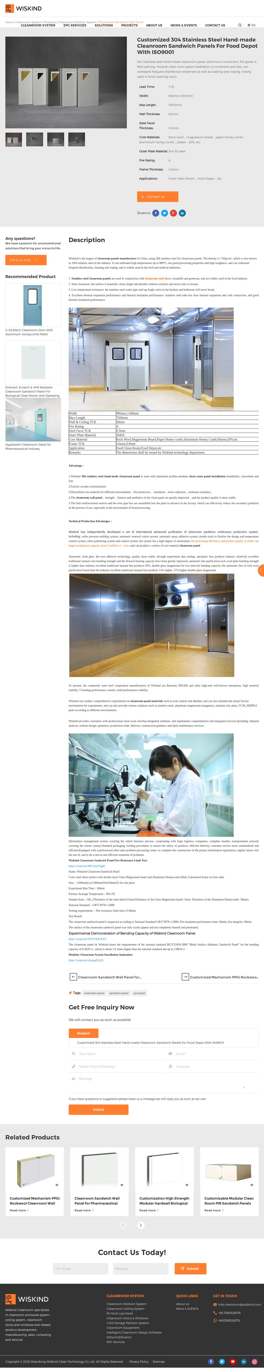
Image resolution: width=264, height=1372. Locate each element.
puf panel (139, 1060)
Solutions (104, 25)
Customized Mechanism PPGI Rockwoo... (224, 1045)
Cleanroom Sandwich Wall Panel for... (109, 1045)
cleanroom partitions (202, 599)
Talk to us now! (23, 327)
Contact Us (215, 25)
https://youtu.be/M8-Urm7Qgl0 (87, 933)
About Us (154, 25)
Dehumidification (119, 1341)
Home (9, 22)
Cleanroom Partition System (126, 1308)
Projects (129, 25)
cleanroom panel (94, 1060)
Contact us (152, 196)
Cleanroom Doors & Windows (127, 1322)
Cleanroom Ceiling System (125, 1313)
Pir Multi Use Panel (120, 1317)
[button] (141, 1220)
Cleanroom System (38, 25)
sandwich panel (119, 1060)
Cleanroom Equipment (123, 1332)
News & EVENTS (184, 25)
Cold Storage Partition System (128, 1327)
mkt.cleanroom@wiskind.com (239, 1309)
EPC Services (75, 25)
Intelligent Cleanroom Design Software (134, 1337)
